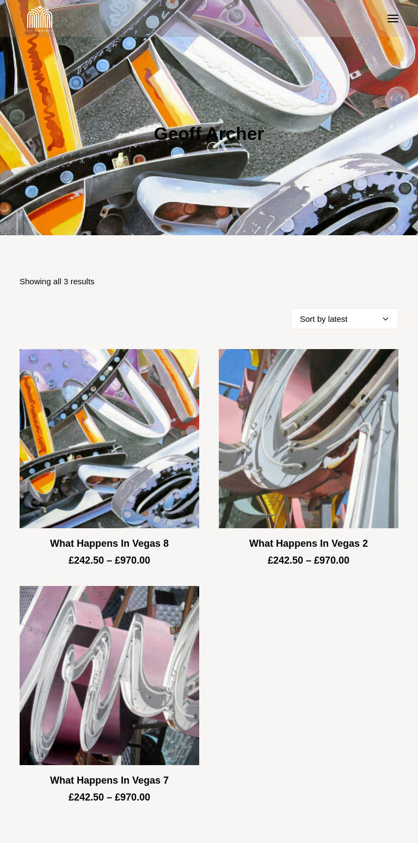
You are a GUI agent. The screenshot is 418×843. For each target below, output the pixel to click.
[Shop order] (344, 318)
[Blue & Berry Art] (39, 18)
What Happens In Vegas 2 (308, 543)
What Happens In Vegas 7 (109, 780)
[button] (393, 18)
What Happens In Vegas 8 (109, 543)
